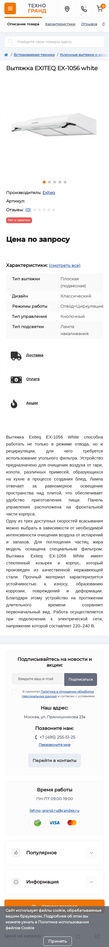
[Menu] (10, 8)
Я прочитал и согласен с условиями (57, 693)
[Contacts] (83, 8)
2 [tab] (49, 182)
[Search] (10, 41)
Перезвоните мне (54, 744)
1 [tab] (44, 182)
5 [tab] (65, 182)
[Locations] (66, 8)
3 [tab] (54, 182)
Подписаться (81, 679)
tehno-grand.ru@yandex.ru (54, 810)
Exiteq (48, 192)
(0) (28, 210)
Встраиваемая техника (34, 54)
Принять (57, 941)
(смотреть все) (65, 265)
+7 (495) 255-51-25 (57, 737)
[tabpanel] (54, 123)
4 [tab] (59, 182)
